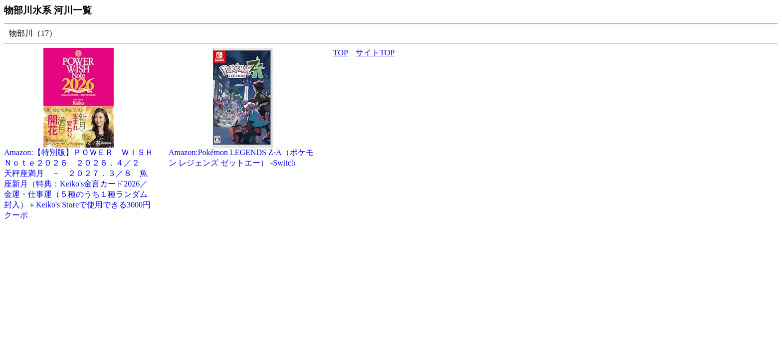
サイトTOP (375, 52)
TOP (340, 52)
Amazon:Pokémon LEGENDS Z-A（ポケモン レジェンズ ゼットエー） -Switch (243, 154)
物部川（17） (33, 33)
